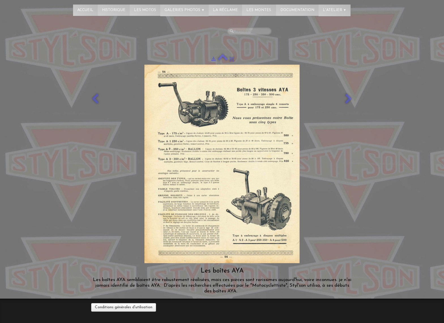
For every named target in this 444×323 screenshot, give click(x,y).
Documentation (297, 10)
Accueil (85, 10)
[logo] (27, 7)
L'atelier (334, 10)
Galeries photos (184, 10)
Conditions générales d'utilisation (123, 307)
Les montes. (259, 10)
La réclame (225, 10)
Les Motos (145, 10)
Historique (113, 10)
